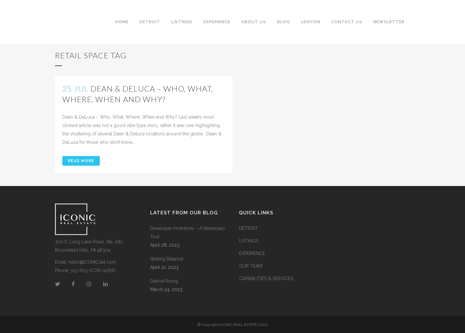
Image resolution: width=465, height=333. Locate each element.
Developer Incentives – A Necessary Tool (187, 232)
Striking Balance (166, 258)
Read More (81, 161)
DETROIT (248, 228)
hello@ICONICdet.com (92, 262)
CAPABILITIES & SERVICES (266, 278)
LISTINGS (248, 240)
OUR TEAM (250, 266)
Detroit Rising (164, 281)
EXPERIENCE (252, 253)
